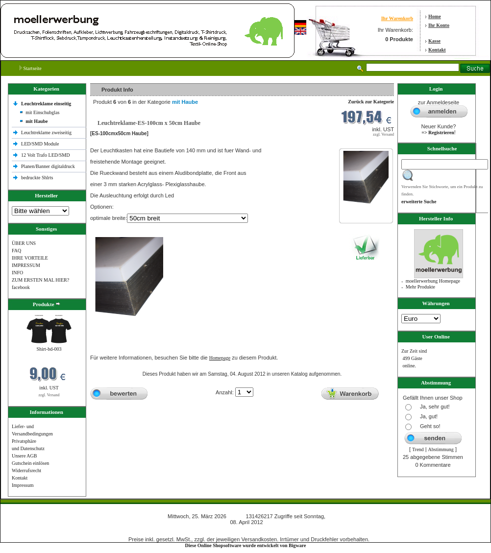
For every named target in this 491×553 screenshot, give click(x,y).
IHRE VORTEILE (30, 258)
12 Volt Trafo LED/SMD (45, 155)
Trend (418, 449)
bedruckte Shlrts (37, 177)
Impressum (22, 485)
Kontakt (437, 49)
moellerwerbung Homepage (433, 281)
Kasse (434, 41)
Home (434, 16)
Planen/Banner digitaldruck (48, 166)
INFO (17, 272)
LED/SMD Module (40, 143)
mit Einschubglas (42, 112)
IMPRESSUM (26, 265)
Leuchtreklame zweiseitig (47, 132)
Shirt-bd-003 (48, 349)
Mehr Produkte (420, 286)
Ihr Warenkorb (397, 18)
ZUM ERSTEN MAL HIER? (40, 280)
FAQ (16, 250)
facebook (21, 287)
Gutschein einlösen (30, 463)
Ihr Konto (438, 25)
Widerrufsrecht (26, 470)
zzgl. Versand (49, 395)
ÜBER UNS (24, 243)
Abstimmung (441, 449)
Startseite (31, 68)
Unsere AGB (24, 455)
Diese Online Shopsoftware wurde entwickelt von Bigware (245, 545)
